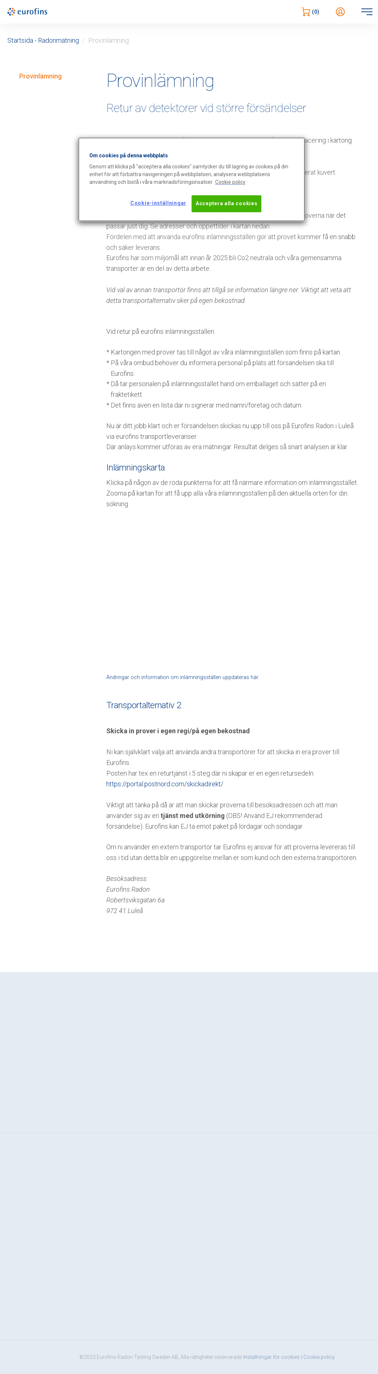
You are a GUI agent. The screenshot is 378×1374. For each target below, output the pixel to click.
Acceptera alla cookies (226, 203)
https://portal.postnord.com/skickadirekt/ (164, 784)
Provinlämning (40, 76)
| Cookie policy (318, 1357)
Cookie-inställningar (158, 203)
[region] (191, 179)
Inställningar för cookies (271, 1357)
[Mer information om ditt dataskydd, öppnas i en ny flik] (230, 182)
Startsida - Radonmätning (43, 40)
